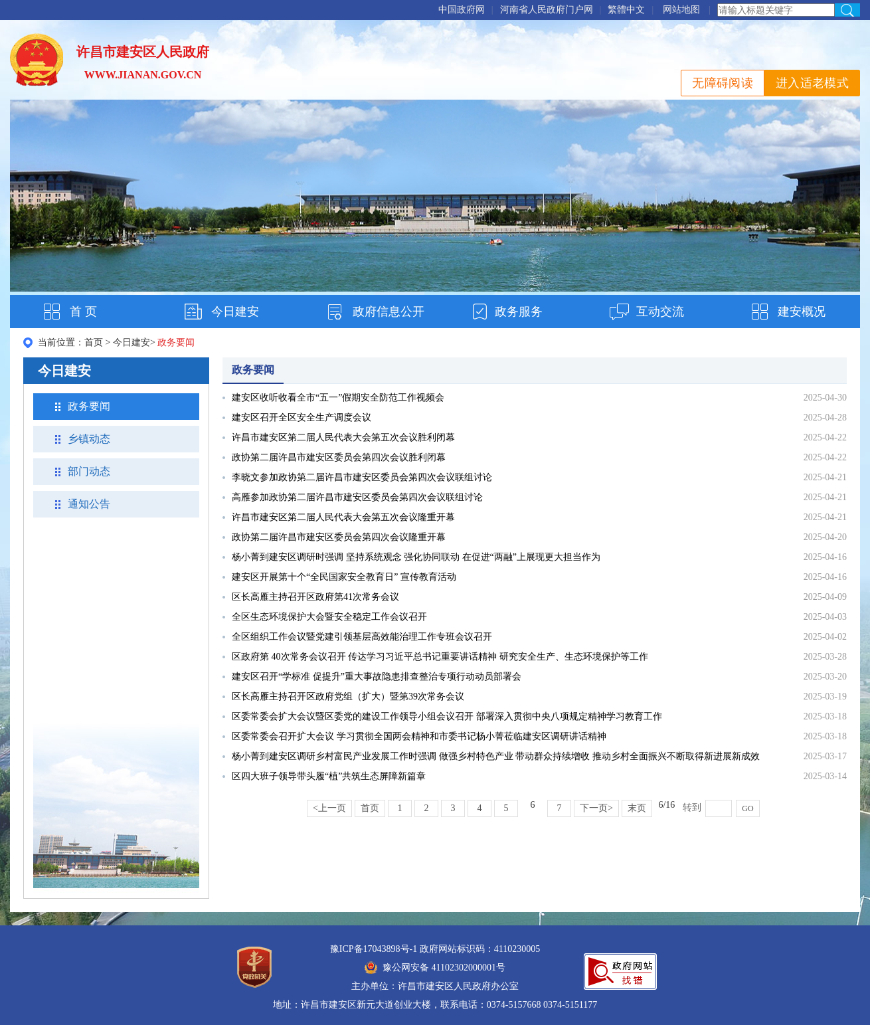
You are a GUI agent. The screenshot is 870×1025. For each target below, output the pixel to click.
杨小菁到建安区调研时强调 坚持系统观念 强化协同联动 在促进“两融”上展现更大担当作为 (416, 557)
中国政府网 (461, 10)
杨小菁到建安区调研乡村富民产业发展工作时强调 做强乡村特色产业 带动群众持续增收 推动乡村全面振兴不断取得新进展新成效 (496, 756)
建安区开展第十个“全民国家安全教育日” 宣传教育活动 (344, 577)
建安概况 (802, 311)
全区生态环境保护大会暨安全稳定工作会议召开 (329, 617)
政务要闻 (89, 406)
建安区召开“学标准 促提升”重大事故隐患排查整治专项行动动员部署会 (376, 677)
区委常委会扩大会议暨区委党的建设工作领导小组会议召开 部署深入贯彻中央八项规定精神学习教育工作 (447, 716)
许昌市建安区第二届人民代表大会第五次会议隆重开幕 (343, 517)
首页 (93, 342)
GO (747, 808)
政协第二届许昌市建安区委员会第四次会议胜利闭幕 (339, 457)
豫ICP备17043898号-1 (373, 949)
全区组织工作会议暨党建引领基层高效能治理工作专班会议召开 (362, 637)
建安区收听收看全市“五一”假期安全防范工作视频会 (338, 398)
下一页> (596, 808)
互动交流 (660, 311)
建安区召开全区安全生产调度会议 (301, 417)
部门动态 (89, 471)
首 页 (83, 311)
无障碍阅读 (722, 83)
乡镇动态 (89, 438)
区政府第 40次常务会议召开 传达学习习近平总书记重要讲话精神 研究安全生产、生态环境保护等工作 (440, 657)
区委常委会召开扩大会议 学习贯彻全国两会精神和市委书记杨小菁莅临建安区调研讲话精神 (419, 736)
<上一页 (329, 808)
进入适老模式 (812, 83)
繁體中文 (626, 10)
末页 (637, 808)
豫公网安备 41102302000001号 (435, 968)
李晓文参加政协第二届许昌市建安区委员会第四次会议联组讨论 (362, 477)
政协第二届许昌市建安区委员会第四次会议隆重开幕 (339, 537)
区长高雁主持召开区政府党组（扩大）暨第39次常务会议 (348, 696)
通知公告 (89, 504)
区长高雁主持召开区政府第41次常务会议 (315, 597)
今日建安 (235, 311)
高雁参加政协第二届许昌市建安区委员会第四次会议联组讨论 (357, 497)
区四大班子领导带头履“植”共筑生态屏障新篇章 (329, 776)
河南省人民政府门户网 (546, 10)
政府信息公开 (388, 311)
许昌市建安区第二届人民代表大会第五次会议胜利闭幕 (343, 437)
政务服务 (519, 311)
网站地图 (681, 10)
